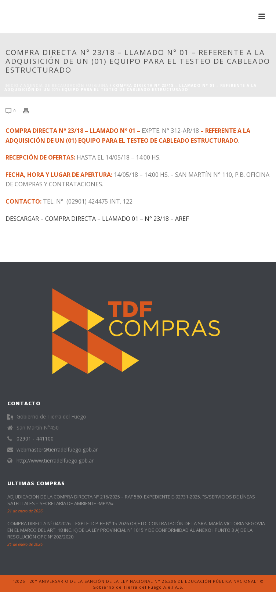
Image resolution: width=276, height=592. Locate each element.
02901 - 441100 (35, 438)
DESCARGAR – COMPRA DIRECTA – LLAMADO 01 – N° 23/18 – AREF (97, 219)
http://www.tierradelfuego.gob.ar (55, 460)
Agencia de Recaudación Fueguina (65, 85)
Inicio (11, 85)
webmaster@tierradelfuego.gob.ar (57, 449)
